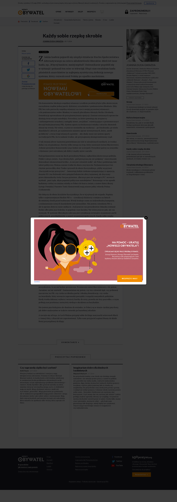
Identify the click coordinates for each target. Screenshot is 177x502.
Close (146, 218)
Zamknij (37, 282)
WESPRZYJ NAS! (130, 279)
